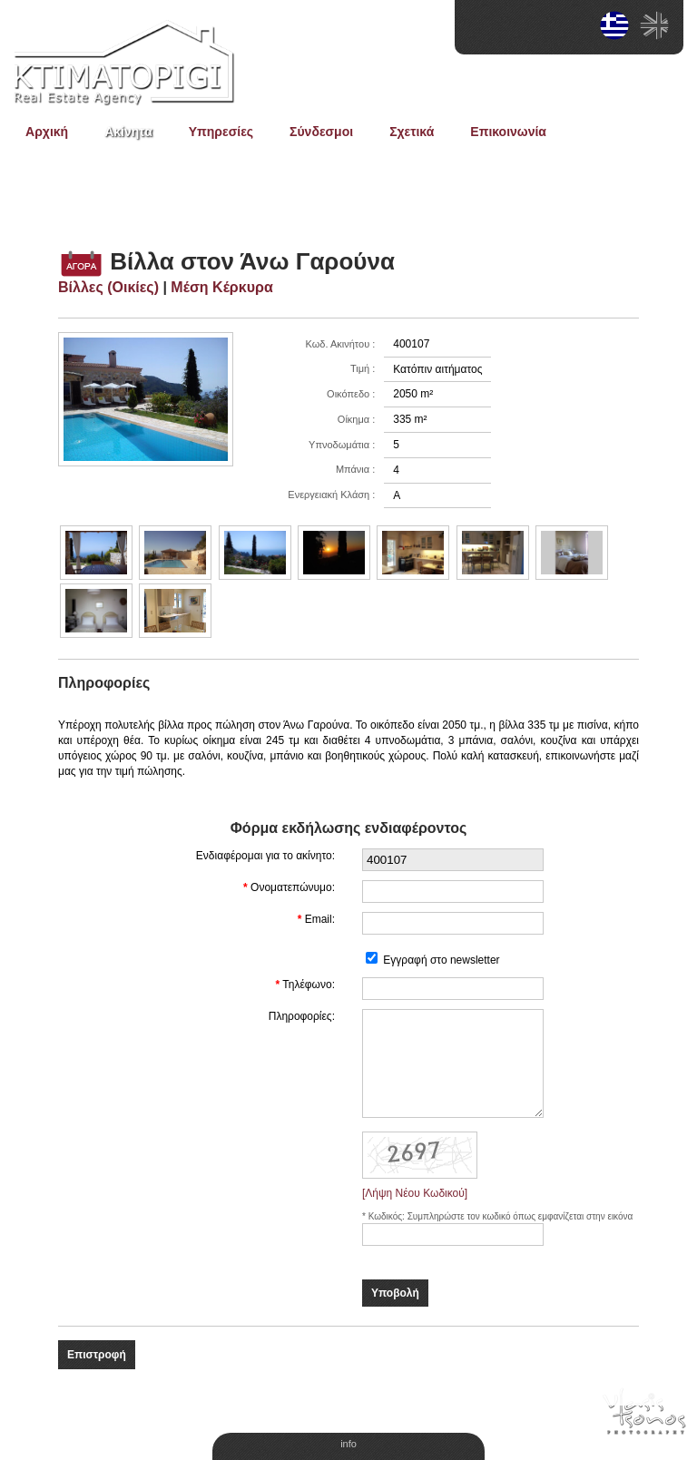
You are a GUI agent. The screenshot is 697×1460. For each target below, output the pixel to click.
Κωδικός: (387, 1216)
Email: (320, 919)
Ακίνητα (128, 131)
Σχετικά (411, 131)
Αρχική (46, 131)
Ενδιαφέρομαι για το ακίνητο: (265, 855)
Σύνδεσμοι (321, 131)
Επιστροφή (96, 1354)
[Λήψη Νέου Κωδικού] (414, 1193)
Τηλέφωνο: (308, 984)
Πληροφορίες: (302, 1016)
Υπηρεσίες (221, 131)
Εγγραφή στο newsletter (441, 960)
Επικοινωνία (508, 131)
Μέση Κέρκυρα (221, 287)
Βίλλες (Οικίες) (108, 287)
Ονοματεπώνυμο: (292, 887)
